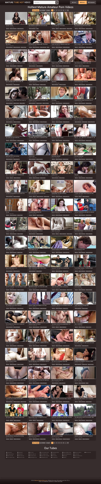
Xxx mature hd (54, 457)
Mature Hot (65, 308)
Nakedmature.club (44, 457)
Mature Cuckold (62, 84)
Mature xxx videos (77, 452)
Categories (91, 2)
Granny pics (20, 452)
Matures (64, 457)
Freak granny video (55, 452)
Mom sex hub (76, 457)
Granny (53, 28)
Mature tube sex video (44, 455)
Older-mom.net (20, 455)
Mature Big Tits (20, 28)
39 (67, 10)
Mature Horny (90, 364)
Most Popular (36, 10)
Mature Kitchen (66, 140)
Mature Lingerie (39, 159)
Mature (7, 28)
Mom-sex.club (88, 452)
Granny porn (9, 452)
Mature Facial (16, 103)
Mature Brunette (17, 47)
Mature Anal (65, 159)
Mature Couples (20, 289)
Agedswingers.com (33, 457)
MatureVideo (17, 2)
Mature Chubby (46, 103)
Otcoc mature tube (10, 457)
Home (74, 2)
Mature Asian (43, 84)
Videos (82, 2)
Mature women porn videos (78, 456)
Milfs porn (64, 455)
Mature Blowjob (89, 28)
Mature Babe (88, 215)
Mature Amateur (13, 28)
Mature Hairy (23, 47)
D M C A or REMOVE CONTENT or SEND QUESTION (50, 481)
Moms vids (31, 452)
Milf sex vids (54, 455)
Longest (48, 10)
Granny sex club (20, 457)
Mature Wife (69, 28)
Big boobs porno (32, 455)
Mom (37, 28)
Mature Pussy (23, 401)
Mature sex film (9, 455)
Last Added (42, 10)
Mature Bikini (39, 271)
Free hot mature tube (44, 452)
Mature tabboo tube (66, 452)
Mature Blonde (43, 47)
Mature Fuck (84, 364)
